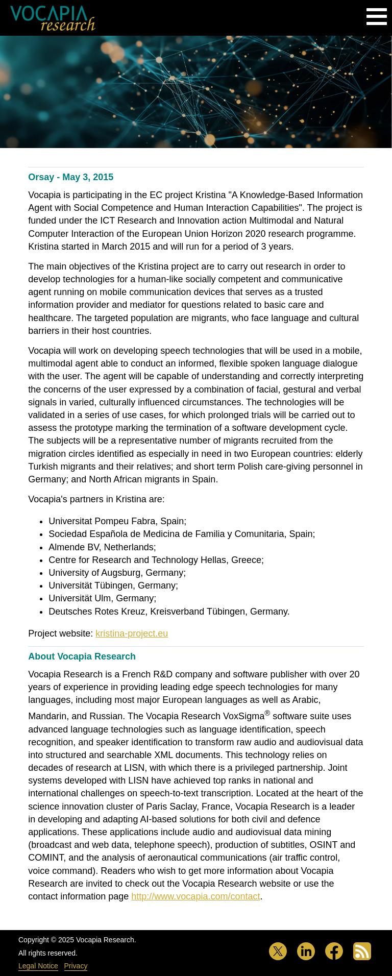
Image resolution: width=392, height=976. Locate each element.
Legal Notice (38, 966)
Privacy (76, 966)
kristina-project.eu (131, 633)
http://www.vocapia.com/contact (195, 896)
